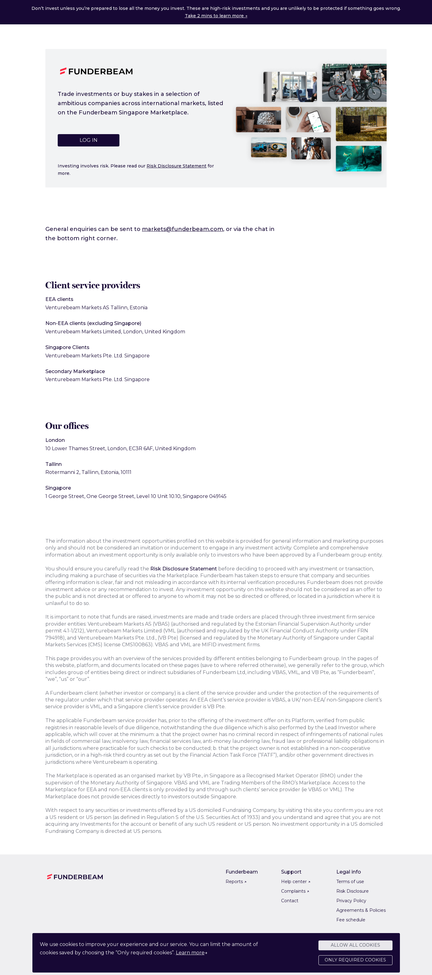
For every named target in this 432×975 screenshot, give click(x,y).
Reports (236, 881)
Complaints (295, 891)
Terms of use (350, 881)
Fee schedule (350, 920)
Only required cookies (355, 964)
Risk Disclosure (352, 891)
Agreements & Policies (361, 910)
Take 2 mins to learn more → (216, 16)
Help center (295, 881)
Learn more (190, 956)
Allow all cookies (355, 949)
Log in (89, 140)
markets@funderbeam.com (182, 229)
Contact (289, 900)
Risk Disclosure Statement (176, 166)
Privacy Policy (351, 900)
